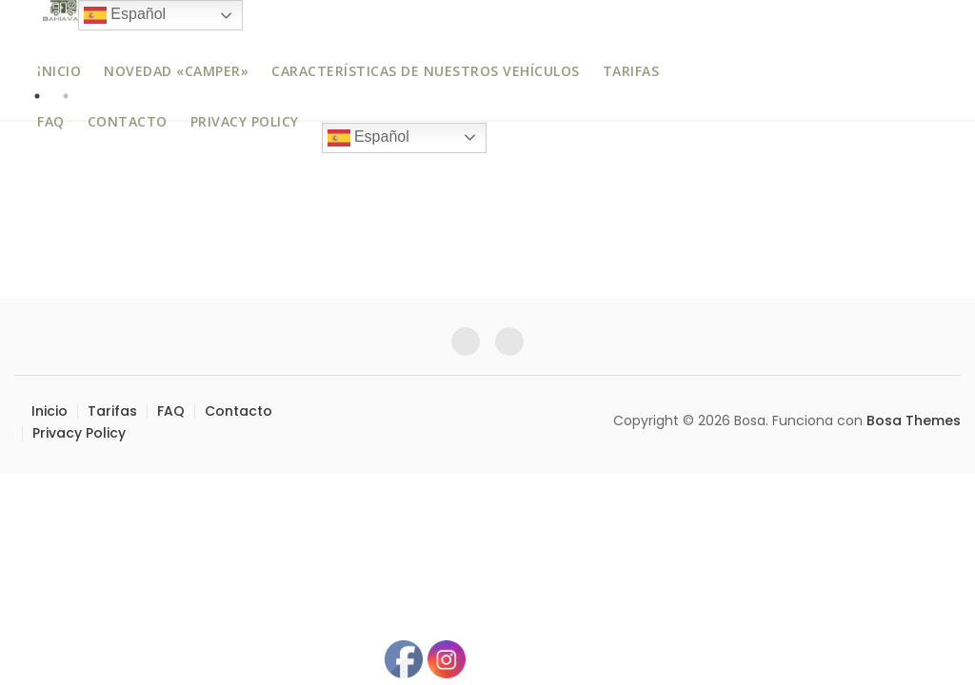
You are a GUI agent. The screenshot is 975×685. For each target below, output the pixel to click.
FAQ (51, 121)
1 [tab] (37, 96)
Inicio (59, 71)
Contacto (128, 121)
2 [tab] (65, 96)
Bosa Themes (913, 420)
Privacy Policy (244, 121)
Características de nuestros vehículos (425, 71)
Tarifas (631, 71)
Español (368, 138)
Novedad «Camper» (176, 71)
